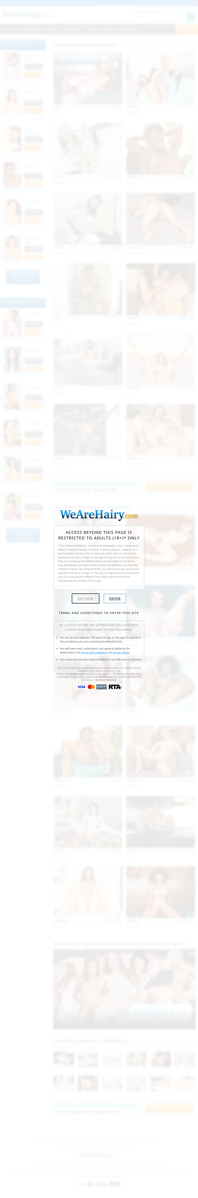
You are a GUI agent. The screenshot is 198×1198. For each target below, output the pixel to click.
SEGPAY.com (106, 676)
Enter (115, 598)
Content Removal (106, 679)
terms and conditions (94, 652)
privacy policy (121, 652)
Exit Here (85, 598)
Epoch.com (76, 673)
